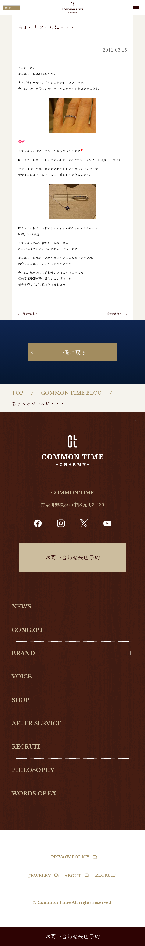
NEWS (21, 606)
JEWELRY (40, 875)
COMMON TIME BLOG (71, 393)
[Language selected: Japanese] (11, 7)
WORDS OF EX (34, 793)
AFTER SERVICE (36, 723)
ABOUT (72, 875)
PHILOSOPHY (33, 770)
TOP (18, 393)
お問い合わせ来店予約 (72, 557)
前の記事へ (30, 314)
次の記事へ (114, 314)
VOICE (22, 676)
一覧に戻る (72, 352)
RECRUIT (26, 746)
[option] (134, 943)
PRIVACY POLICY (70, 857)
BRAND (23, 653)
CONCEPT (27, 630)
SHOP (20, 700)
